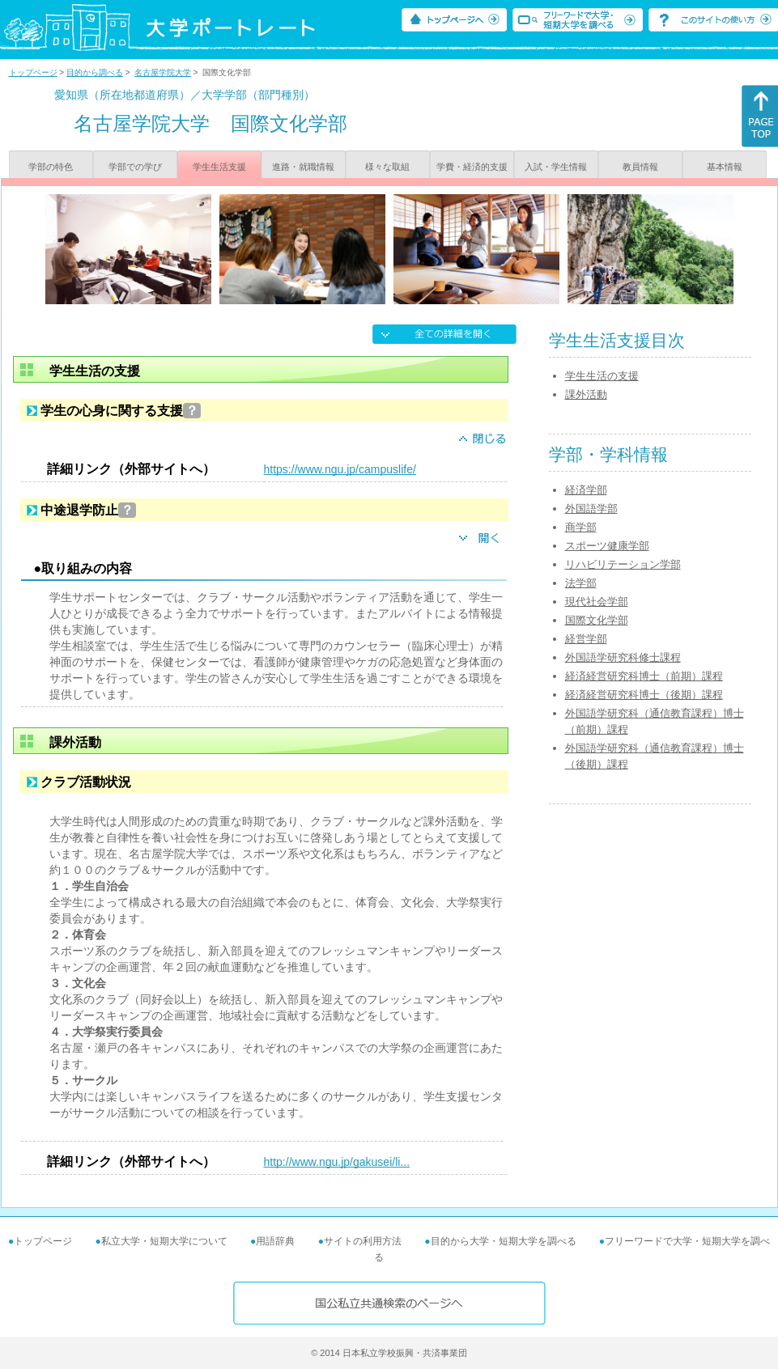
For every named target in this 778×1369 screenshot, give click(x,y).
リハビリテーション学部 (623, 564)
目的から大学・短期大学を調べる (503, 1241)
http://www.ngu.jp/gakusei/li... (337, 1161)
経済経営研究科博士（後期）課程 (644, 695)
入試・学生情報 (556, 167)
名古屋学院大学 (162, 72)
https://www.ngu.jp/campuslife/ (340, 469)
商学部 (581, 527)
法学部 (581, 583)
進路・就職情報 (303, 167)
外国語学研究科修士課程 (623, 657)
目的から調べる (94, 72)
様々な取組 (387, 167)
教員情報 (640, 167)
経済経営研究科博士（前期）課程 (644, 676)
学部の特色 (50, 167)
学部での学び (135, 167)
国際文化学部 (596, 620)
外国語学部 (591, 508)
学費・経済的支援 (472, 167)
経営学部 (586, 639)
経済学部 (586, 490)
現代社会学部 (596, 601)
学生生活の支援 (602, 376)
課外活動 (586, 394)
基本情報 (724, 167)
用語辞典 (275, 1241)
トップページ (33, 72)
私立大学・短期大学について (164, 1241)
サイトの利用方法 (363, 1241)
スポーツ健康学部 (607, 546)
